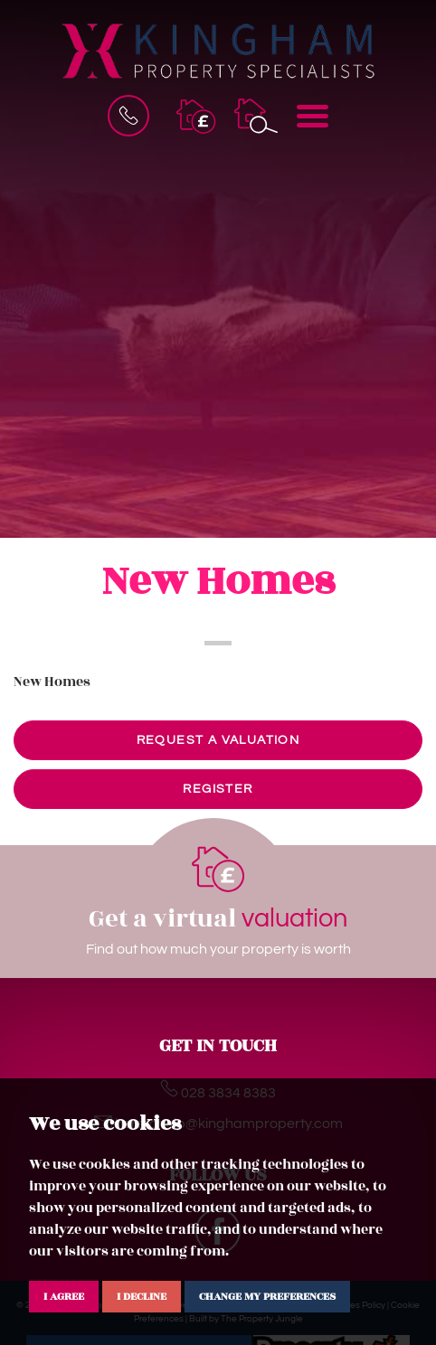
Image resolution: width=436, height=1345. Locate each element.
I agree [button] (63, 1296)
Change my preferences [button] (267, 1296)
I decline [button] (141, 1296)
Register (217, 789)
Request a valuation (218, 740)
